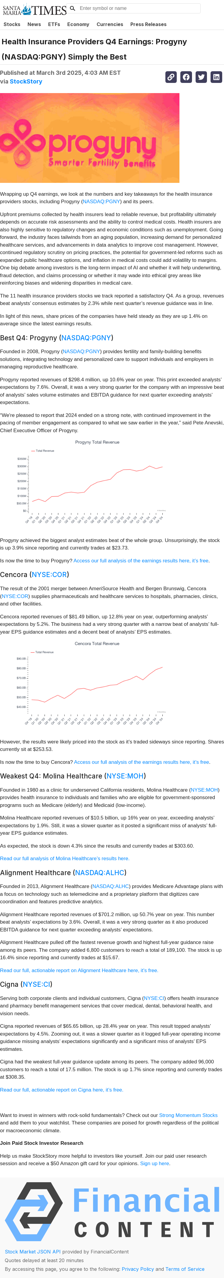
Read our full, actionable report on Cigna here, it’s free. (62, 1090)
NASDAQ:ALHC (99, 873)
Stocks (12, 24)
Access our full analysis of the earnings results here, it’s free (141, 561)
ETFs (54, 24)
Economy (78, 24)
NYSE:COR (49, 574)
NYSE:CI (36, 984)
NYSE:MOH (125, 776)
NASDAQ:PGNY (101, 201)
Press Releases (148, 24)
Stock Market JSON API (33, 1252)
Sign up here (154, 1163)
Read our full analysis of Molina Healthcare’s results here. (64, 858)
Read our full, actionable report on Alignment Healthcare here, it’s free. (79, 970)
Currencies (110, 24)
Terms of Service (185, 1269)
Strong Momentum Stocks (188, 1115)
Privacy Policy (138, 1269)
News (34, 24)
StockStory (26, 81)
